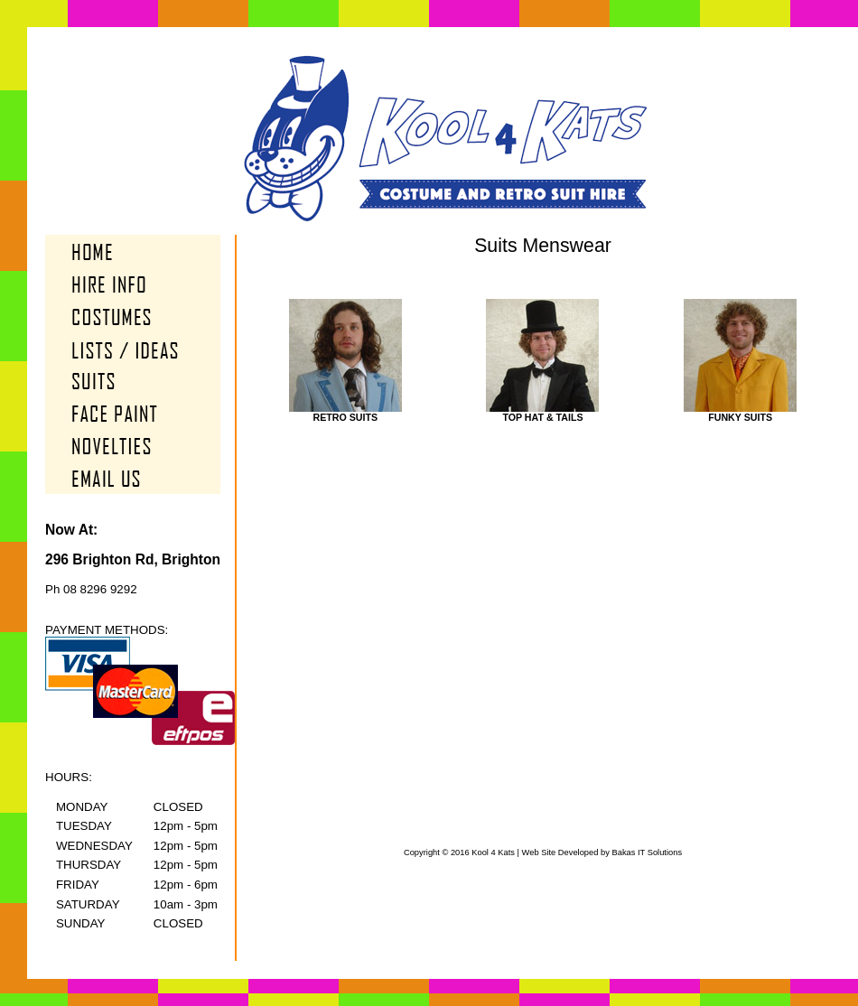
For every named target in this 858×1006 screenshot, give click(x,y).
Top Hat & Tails (542, 413)
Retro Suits (345, 413)
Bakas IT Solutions (646, 852)
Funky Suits (740, 413)
